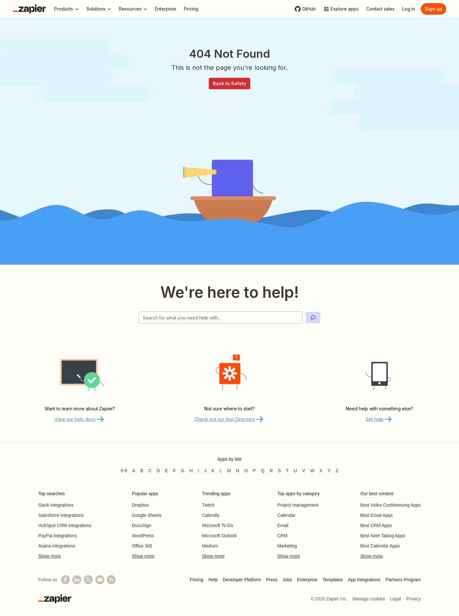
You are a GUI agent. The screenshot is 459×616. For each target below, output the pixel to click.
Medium (210, 545)
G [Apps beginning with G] (183, 470)
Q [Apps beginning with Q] (263, 470)
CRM (282, 535)
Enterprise (307, 579)
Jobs (287, 579)
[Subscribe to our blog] (111, 579)
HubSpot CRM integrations (64, 525)
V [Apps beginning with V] (303, 470)
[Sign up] (433, 9)
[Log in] (408, 9)
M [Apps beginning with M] (229, 470)
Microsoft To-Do (217, 525)
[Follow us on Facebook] (65, 579)
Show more (49, 556)
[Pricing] (191, 9)
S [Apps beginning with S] (279, 470)
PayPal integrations (57, 535)
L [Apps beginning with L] (221, 470)
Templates (333, 579)
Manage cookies (369, 598)
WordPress (143, 535)
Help (213, 579)
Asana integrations (56, 545)
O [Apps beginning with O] (246, 470)
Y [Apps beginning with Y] (329, 470)
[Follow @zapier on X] (88, 579)
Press (272, 579)
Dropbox (140, 505)
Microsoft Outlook (219, 535)
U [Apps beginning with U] (295, 470)
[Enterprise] (165, 9)
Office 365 (142, 545)
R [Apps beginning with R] (271, 470)
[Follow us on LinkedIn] (76, 579)
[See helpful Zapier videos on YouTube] (99, 579)
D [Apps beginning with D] (158, 470)
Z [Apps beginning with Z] (337, 470)
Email (282, 525)
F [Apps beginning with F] (174, 470)
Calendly (210, 515)
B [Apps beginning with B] (141, 470)
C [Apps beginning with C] (149, 470)
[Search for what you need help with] (220, 317)
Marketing (287, 545)
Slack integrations (56, 505)
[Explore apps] (341, 9)
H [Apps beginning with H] (191, 470)
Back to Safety (229, 83)
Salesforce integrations (61, 515)
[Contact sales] (380, 9)
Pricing (196, 579)
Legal (395, 598)
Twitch (208, 505)
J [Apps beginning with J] (205, 470)
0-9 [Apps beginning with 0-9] (123, 470)
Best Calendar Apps (380, 545)
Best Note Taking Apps (382, 535)
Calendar (286, 515)
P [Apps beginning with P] (254, 470)
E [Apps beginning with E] (166, 470)
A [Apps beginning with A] (133, 470)
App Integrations (364, 579)
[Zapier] (29, 8)
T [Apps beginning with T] (287, 470)
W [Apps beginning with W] (312, 470)
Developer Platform (242, 579)
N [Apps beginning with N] (237, 470)
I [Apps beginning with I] (198, 470)
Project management (297, 505)
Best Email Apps (376, 515)
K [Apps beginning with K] (212, 470)
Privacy (413, 598)
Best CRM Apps (376, 525)
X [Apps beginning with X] (320, 470)
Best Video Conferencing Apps (390, 505)
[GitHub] (305, 9)
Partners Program (403, 579)
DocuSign (141, 525)
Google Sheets (147, 515)
